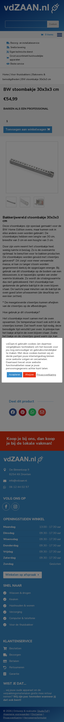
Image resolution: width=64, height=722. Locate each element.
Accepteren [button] (14, 374)
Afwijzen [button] (29, 374)
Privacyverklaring (46, 374)
